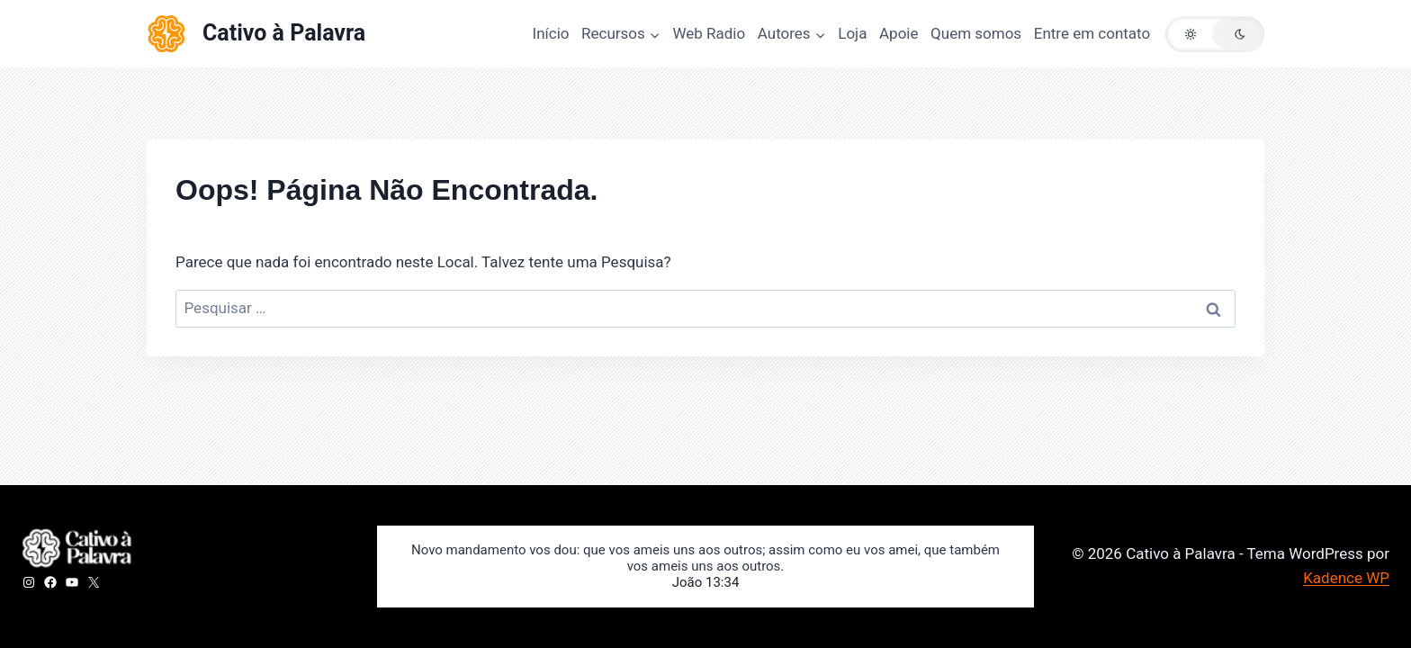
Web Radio (708, 33)
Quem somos (975, 33)
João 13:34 (706, 582)
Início (551, 33)
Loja (852, 33)
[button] (1214, 34)
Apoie (898, 33)
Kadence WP (1346, 578)
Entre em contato (1092, 33)
